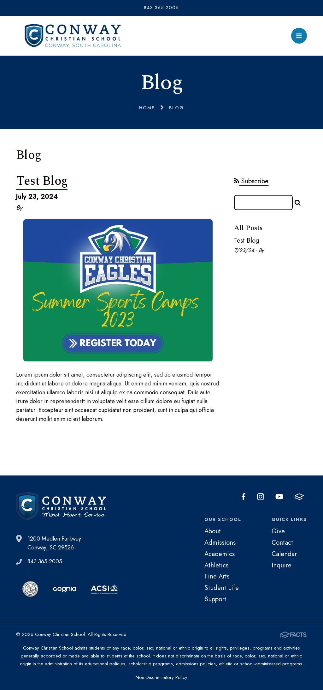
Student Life (221, 587)
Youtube (279, 496)
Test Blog (42, 181)
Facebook (243, 496)
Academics (219, 554)
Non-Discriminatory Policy (161, 677)
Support (215, 599)
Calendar (284, 554)
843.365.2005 (161, 7)
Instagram (260, 496)
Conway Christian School (72, 35)
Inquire (281, 565)
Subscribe (251, 181)
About (212, 531)
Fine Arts (216, 576)
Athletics (216, 565)
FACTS (299, 496)
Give (278, 531)
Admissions (220, 542)
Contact (282, 542)
